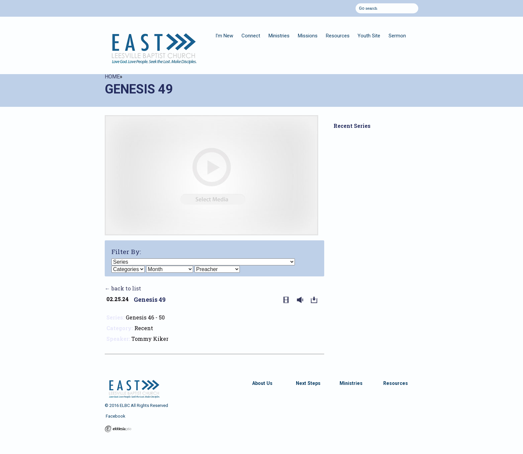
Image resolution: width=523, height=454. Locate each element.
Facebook (115, 416)
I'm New (224, 36)
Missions (308, 36)
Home (112, 76)
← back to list (123, 288)
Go (361, 7)
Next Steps (308, 383)
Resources (338, 36)
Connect (250, 36)
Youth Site (369, 36)
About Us (262, 383)
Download (315, 300)
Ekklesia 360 (118, 429)
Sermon (397, 36)
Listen (301, 300)
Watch (287, 300)
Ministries (279, 36)
